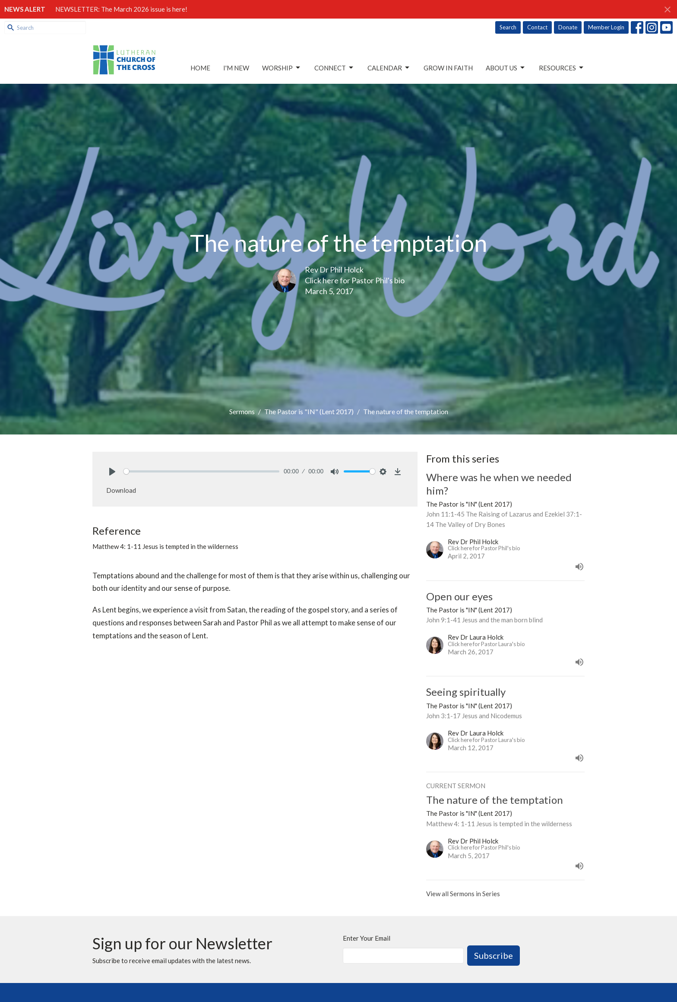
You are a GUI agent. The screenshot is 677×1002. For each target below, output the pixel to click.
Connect (334, 67)
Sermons (242, 411)
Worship (281, 67)
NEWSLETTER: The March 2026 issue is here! (121, 9)
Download (121, 490)
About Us (506, 67)
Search (508, 27)
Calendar (389, 67)
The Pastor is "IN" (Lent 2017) (309, 411)
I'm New (236, 68)
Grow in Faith (448, 68)
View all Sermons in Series (463, 893)
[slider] (201, 471)
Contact (537, 27)
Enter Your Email (366, 938)
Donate (567, 27)
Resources (562, 67)
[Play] (112, 472)
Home (200, 68)
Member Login (606, 27)
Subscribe (493, 955)
